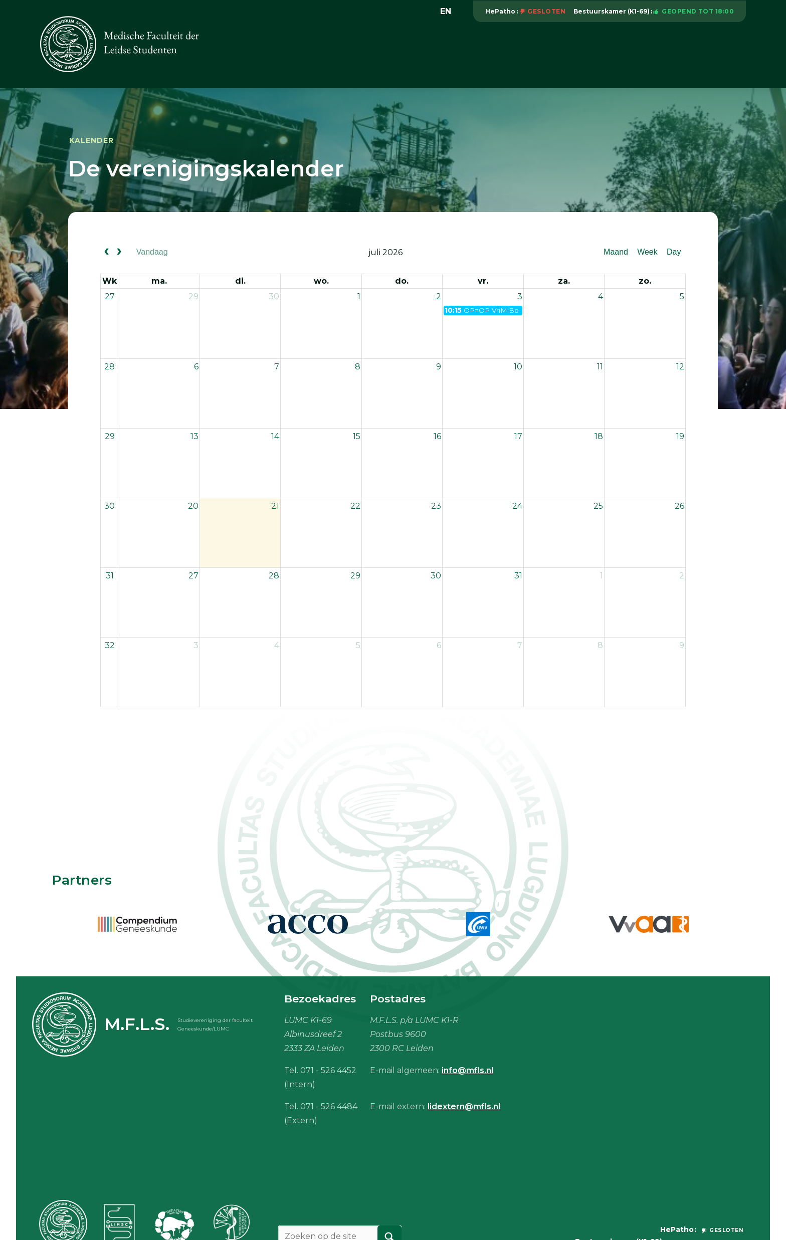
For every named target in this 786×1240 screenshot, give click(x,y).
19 (680, 436)
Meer (730, 54)
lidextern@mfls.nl (464, 1106)
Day (674, 252)
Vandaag (152, 252)
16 (437, 436)
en (445, 11)
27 (110, 296)
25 (598, 506)
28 (109, 366)
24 (517, 506)
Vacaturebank (493, 54)
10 (518, 366)
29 (193, 296)
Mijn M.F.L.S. (673, 54)
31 (110, 575)
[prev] (106, 252)
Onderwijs (427, 54)
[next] (119, 252)
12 (680, 366)
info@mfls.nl (467, 1070)
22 (355, 506)
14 (275, 436)
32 (110, 645)
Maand (616, 252)
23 (436, 506)
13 (194, 436)
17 (518, 436)
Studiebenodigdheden (586, 54)
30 (274, 296)
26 (679, 506)
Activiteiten (365, 54)
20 (193, 506)
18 (599, 436)
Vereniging (302, 54)
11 (600, 366)
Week (647, 252)
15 (356, 436)
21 (275, 506)
